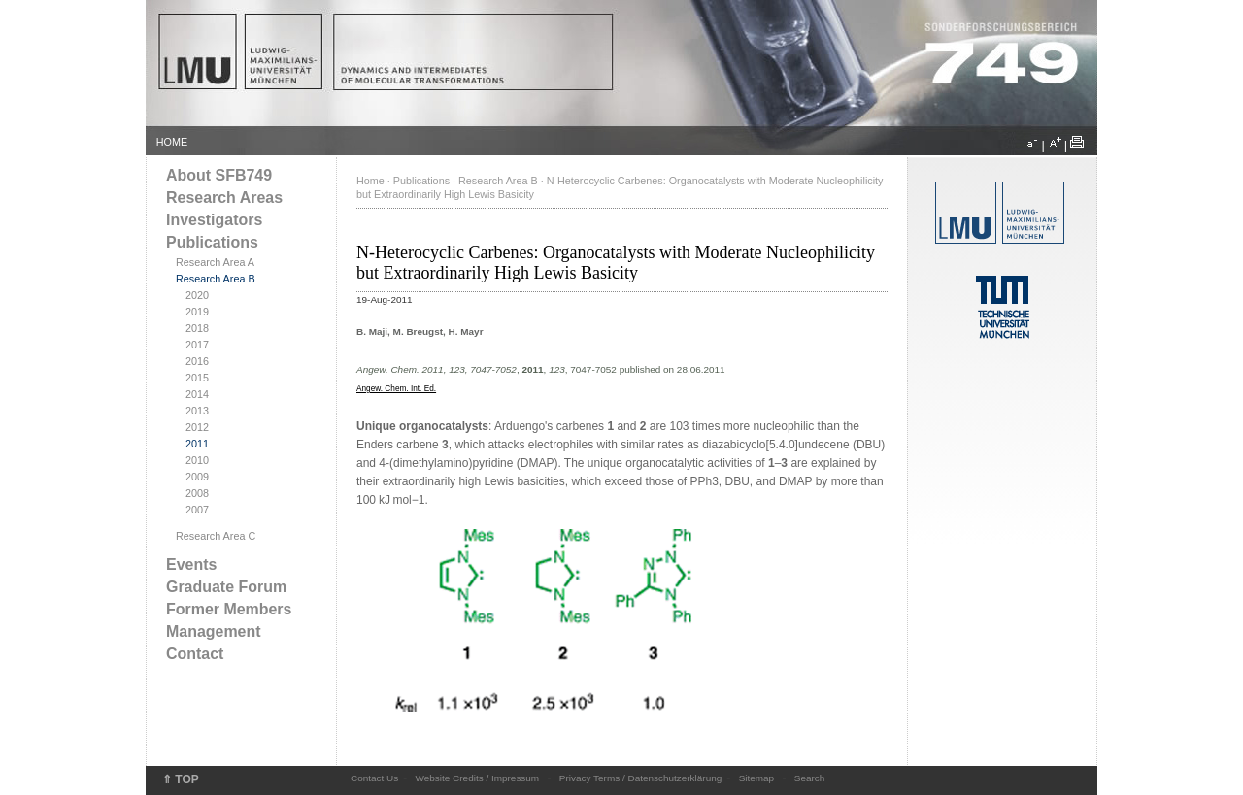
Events (191, 564)
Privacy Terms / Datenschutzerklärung (640, 778)
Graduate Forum (226, 587)
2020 (197, 295)
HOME (171, 142)
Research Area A (215, 262)
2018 (197, 328)
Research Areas (224, 197)
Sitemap (757, 778)
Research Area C (215, 536)
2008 (197, 493)
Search (809, 778)
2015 (197, 377)
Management (213, 631)
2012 (197, 427)
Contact (194, 654)
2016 (197, 361)
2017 (197, 344)
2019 (197, 311)
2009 (197, 476)
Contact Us (374, 778)
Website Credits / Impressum (478, 778)
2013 (197, 410)
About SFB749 (219, 175)
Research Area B (215, 278)
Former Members (228, 609)
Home (370, 180)
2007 (197, 509)
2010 (197, 460)
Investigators (214, 220)
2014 (197, 394)
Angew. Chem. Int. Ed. (396, 388)
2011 (197, 443)
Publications (212, 242)
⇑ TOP (180, 779)
